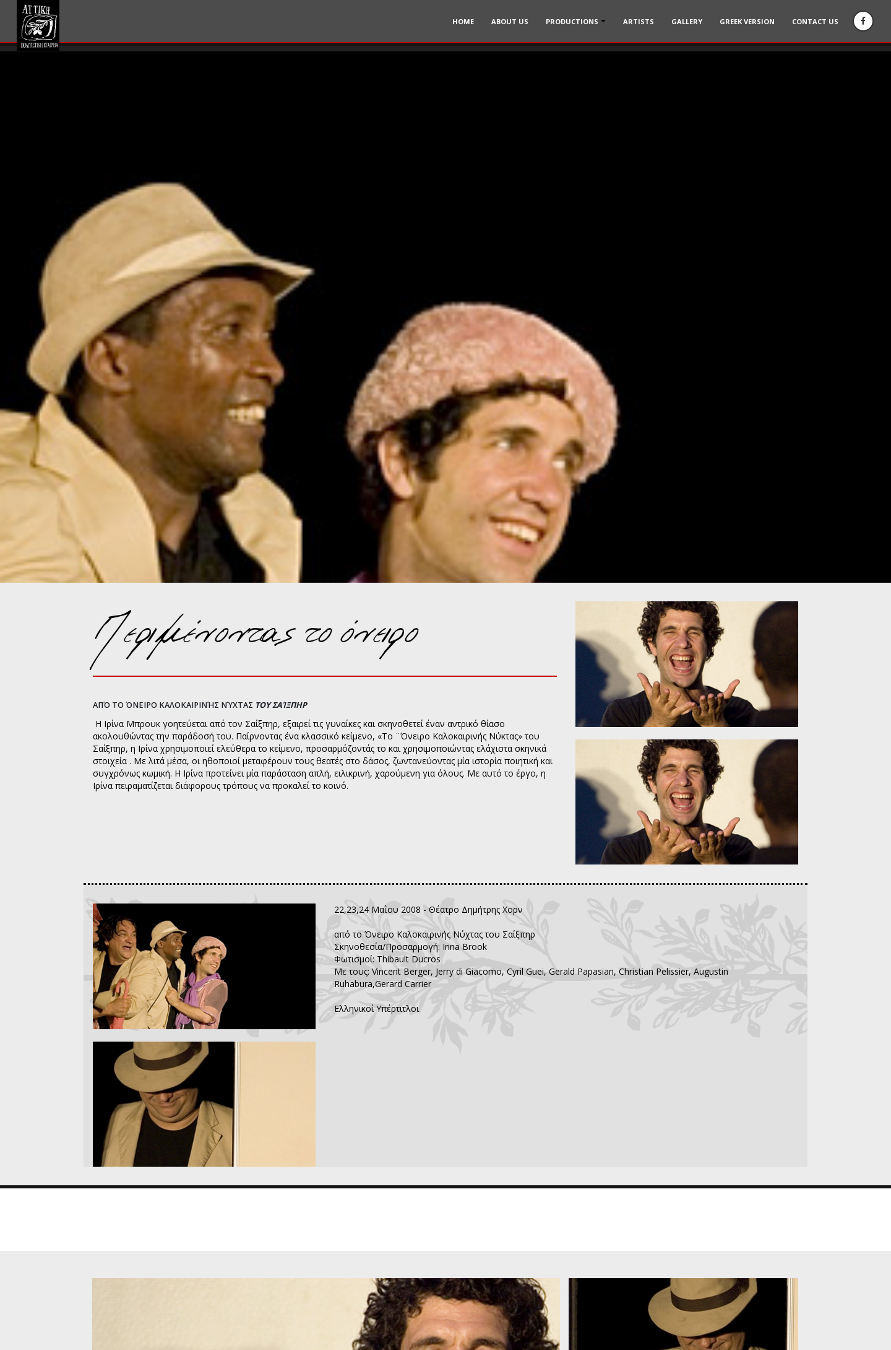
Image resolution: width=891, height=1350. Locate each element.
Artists (638, 21)
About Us (509, 21)
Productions (572, 21)
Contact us (815, 21)
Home (463, 21)
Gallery (686, 21)
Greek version (747, 21)
